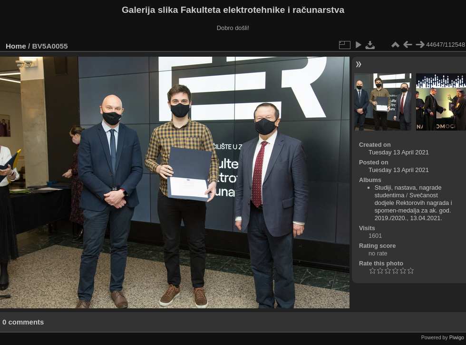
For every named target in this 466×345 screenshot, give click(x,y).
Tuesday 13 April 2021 (399, 152)
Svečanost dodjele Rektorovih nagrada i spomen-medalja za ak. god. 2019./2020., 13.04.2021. (413, 207)
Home (16, 46)
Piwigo (456, 337)
